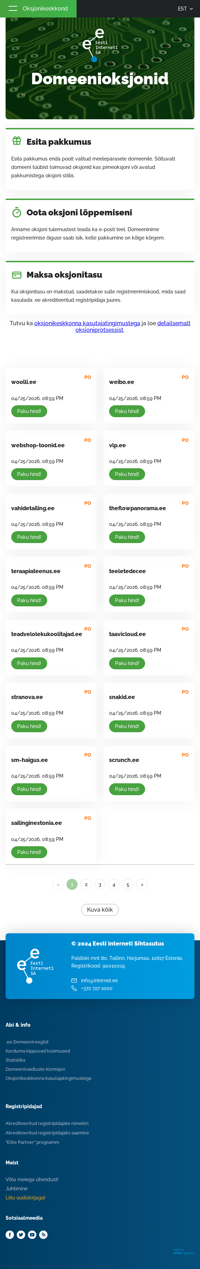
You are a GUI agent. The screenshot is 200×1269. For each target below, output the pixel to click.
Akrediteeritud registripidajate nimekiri (47, 1123)
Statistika (15, 1060)
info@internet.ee (99, 980)
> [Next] (142, 884)
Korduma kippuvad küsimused (38, 1051)
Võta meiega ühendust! (32, 1179)
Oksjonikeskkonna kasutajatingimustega (48, 1078)
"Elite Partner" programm (32, 1142)
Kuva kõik (100, 909)
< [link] (58, 884)
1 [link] (72, 884)
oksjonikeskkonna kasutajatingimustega (87, 323)
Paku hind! (29, 411)
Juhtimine (17, 1188)
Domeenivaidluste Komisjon (35, 1069)
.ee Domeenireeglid (27, 1042)
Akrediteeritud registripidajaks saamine (47, 1132)
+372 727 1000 (97, 988)
